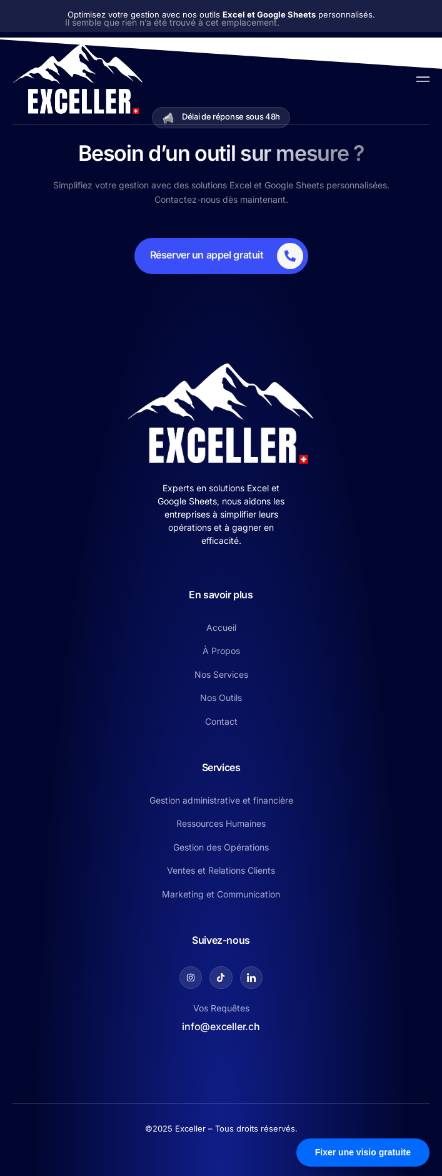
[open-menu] (420, 78)
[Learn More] (221, 256)
